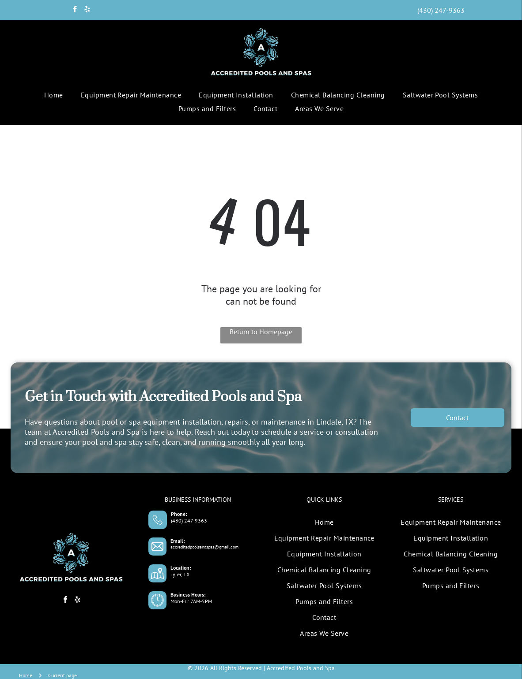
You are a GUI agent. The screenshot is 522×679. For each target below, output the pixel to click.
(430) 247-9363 (189, 520)
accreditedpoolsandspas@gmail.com (204, 547)
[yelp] (87, 10)
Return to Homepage (261, 331)
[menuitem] (53, 94)
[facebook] (75, 10)
